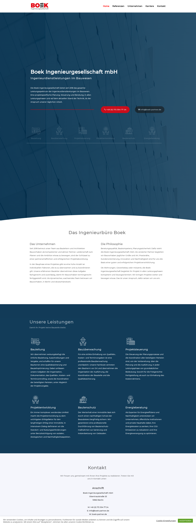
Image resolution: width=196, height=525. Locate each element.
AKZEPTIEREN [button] (185, 521)
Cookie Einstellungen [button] (166, 521)
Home (106, 6)
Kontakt (161, 6)
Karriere (150, 6)
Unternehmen (135, 6)
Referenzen (118, 6)
